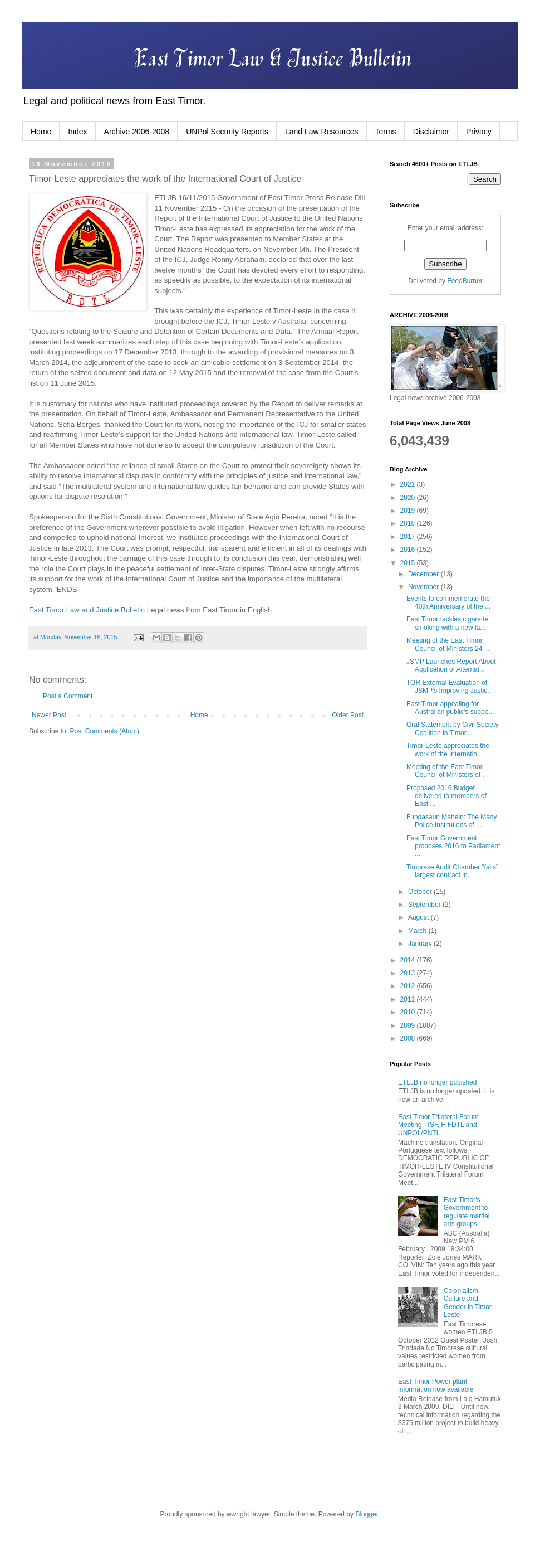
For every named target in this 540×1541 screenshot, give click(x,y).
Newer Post (49, 715)
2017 (408, 537)
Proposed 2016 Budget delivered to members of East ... (446, 796)
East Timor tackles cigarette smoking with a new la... (447, 623)
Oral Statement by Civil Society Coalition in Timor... (452, 728)
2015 (408, 563)
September (425, 904)
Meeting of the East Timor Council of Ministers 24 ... (448, 644)
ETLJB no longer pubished (437, 1082)
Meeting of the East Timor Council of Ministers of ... (447, 771)
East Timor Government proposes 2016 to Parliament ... (453, 846)
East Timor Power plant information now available (435, 1385)
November (424, 587)
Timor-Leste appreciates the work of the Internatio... (447, 749)
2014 (408, 960)
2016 (408, 549)
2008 (408, 1038)
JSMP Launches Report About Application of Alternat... (451, 665)
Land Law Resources (322, 131)
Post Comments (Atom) (104, 731)
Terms (385, 131)
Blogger (366, 1514)
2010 (408, 1012)
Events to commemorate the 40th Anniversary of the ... (448, 602)
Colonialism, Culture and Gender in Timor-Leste (469, 1303)
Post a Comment (67, 696)
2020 (408, 498)
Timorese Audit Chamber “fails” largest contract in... (452, 871)
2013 (408, 973)
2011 (408, 999)
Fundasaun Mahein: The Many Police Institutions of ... (451, 821)
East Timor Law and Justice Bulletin (87, 610)
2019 (408, 510)
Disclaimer (431, 131)
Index (77, 131)
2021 (408, 484)
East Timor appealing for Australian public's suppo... (450, 708)
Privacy (479, 131)
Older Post (348, 715)
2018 (408, 523)
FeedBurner (464, 281)
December (424, 574)
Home (41, 131)
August (419, 917)
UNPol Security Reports (227, 131)
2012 (408, 986)
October (421, 892)
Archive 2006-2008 (137, 131)
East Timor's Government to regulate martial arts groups (467, 1212)
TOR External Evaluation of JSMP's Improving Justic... (449, 686)
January (421, 943)
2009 (408, 1025)
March (418, 931)
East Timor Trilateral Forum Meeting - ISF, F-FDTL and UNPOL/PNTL (438, 1125)
